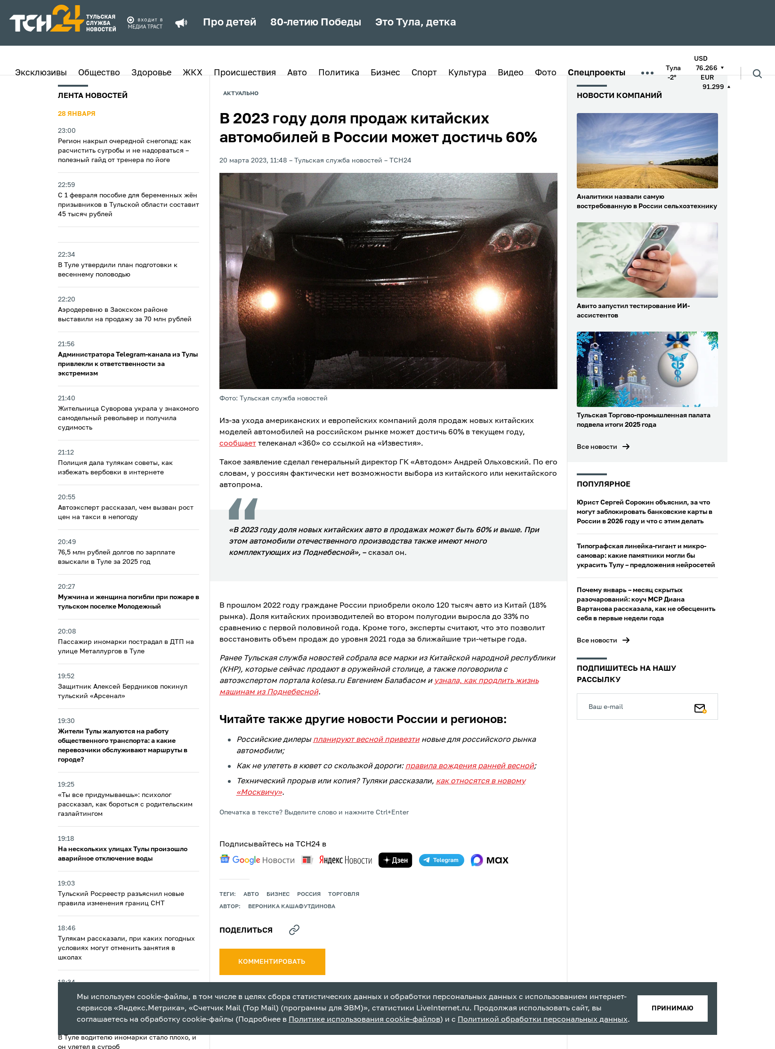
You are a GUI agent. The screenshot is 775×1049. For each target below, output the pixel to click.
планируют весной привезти (366, 740)
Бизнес (385, 73)
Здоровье (151, 73)
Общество (99, 73)
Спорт (424, 73)
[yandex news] (336, 860)
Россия (309, 894)
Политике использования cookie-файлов (364, 1020)
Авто (297, 73)
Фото (546, 73)
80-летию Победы (315, 22)
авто (251, 894)
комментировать (272, 962)
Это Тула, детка (415, 22)
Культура (467, 73)
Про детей (229, 22)
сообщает (237, 443)
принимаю (673, 1008)
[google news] (257, 859)
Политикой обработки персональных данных (543, 1020)
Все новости (597, 447)
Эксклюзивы (41, 73)
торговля (343, 894)
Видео (511, 73)
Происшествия (245, 73)
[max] (490, 860)
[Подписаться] (700, 706)
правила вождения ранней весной (469, 766)
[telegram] (441, 860)
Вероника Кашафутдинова (291, 907)
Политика (338, 73)
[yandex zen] (395, 860)
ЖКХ (192, 73)
